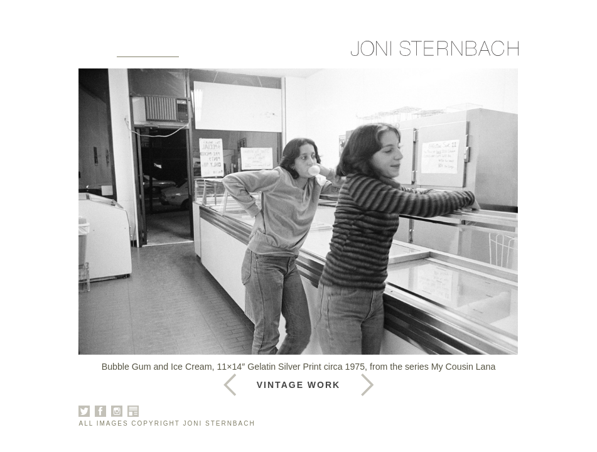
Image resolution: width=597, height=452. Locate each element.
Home (95, 51)
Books (249, 51)
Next (229, 385)
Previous (367, 385)
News (291, 51)
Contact (338, 51)
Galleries (148, 51)
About (204, 51)
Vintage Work (298, 385)
